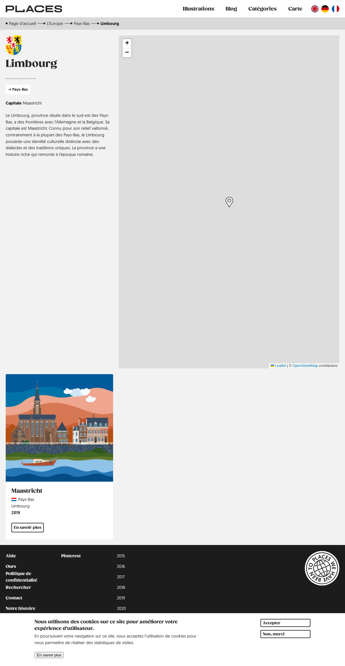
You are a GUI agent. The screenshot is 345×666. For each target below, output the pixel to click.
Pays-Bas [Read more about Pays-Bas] (26, 499)
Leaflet (278, 366)
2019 (15, 512)
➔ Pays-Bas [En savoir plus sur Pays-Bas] (18, 89)
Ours (11, 566)
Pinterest (71, 556)
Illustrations (198, 8)
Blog (231, 8)
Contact (14, 598)
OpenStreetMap (305, 366)
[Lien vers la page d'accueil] (34, 8)
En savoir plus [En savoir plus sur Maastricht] (27, 527)
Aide (11, 556)
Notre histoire (20, 608)
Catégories (262, 8)
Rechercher (18, 587)
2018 (121, 587)
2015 (121, 556)
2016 (121, 566)
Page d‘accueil (22, 23)
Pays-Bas (82, 23)
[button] (229, 202)
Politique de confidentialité (21, 577)
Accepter (271, 622)
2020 (121, 608)
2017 (121, 577)
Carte (295, 8)
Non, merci (273, 634)
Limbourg (20, 506)
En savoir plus (49, 655)
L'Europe (55, 23)
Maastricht (32, 103)
